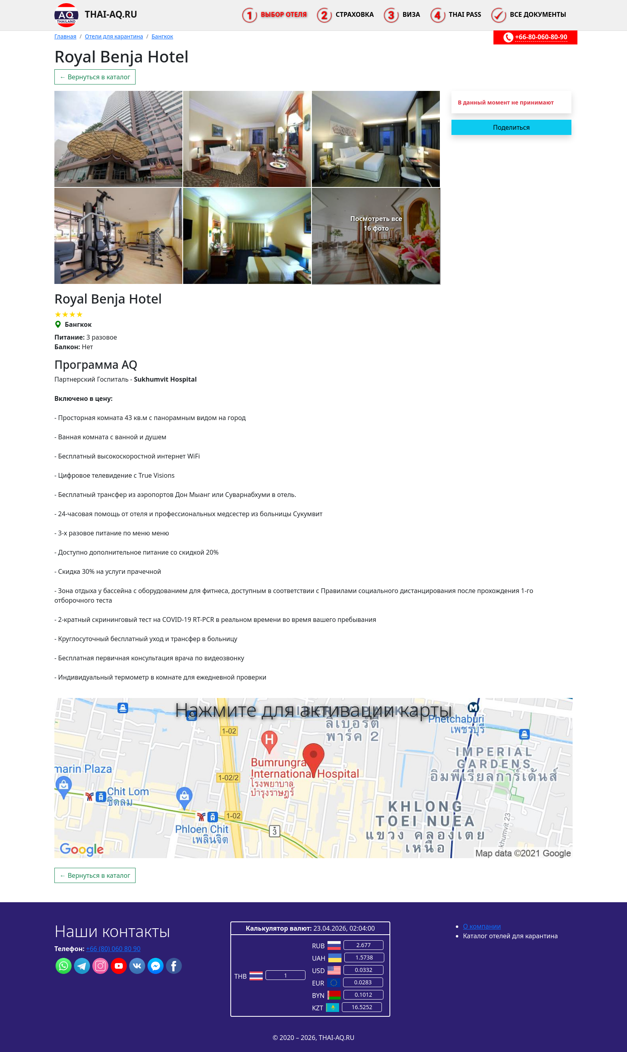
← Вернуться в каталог (95, 76)
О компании (482, 926)
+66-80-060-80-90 (541, 36)
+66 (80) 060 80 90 (113, 948)
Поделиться (511, 127)
